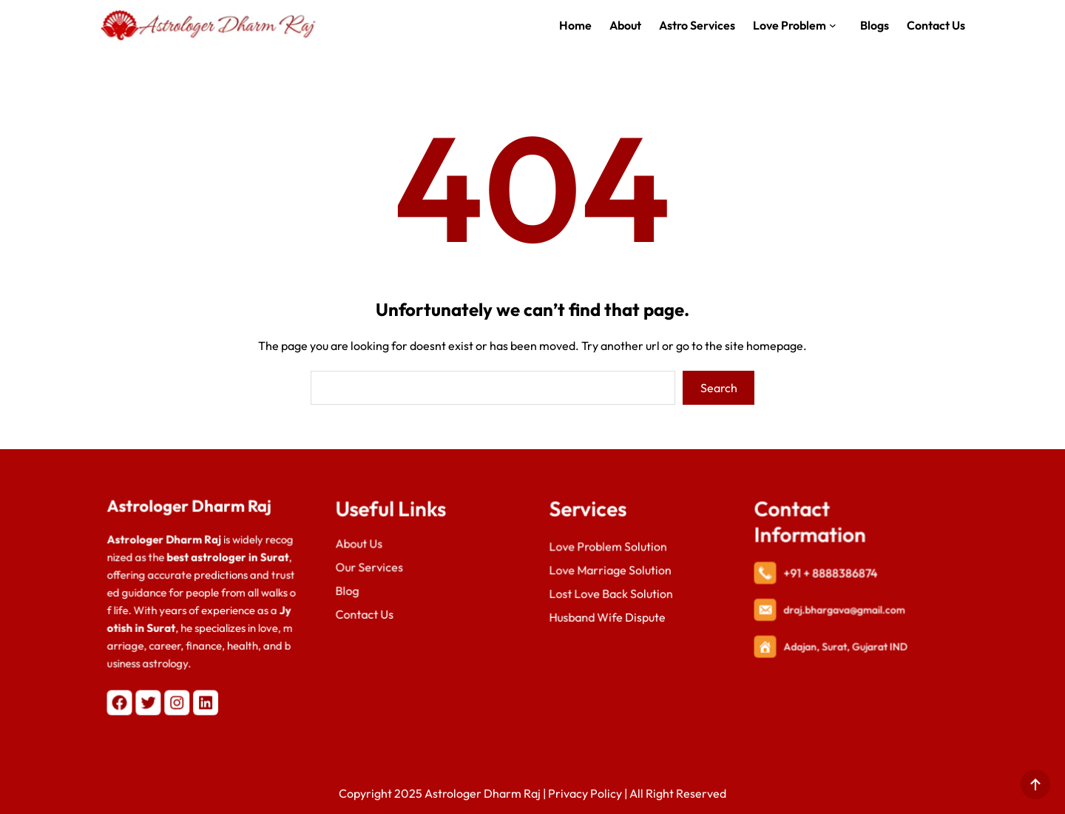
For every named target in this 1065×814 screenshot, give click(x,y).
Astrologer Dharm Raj (190, 510)
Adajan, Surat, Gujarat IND (845, 645)
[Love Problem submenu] (835, 25)
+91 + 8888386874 (831, 575)
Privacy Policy (585, 793)
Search (718, 387)
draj (795, 609)
